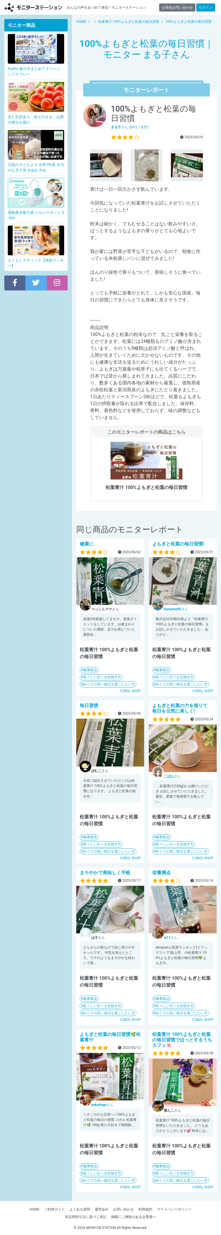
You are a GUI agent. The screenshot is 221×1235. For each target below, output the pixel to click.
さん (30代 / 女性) (130, 127)
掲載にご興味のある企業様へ (133, 1217)
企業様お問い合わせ (177, 7)
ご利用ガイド (54, 1209)
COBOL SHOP (130, 691)
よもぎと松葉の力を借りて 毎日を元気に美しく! (182, 708)
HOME (34, 1209)
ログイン (206, 7)
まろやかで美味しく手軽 (105, 872)
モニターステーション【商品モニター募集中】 (33, 7)
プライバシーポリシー (174, 1209)
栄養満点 (161, 872)
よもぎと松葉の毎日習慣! (178, 544)
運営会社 (101, 1209)
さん (176, 609)
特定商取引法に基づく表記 (85, 1217)
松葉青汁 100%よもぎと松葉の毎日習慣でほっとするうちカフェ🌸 (182, 1040)
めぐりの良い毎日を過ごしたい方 (109, 684)
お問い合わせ (123, 1209)
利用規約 (145, 1209)
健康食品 (90, 670)
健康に (87, 544)
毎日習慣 (89, 705)
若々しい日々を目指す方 (102, 677)
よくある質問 (79, 1209)
